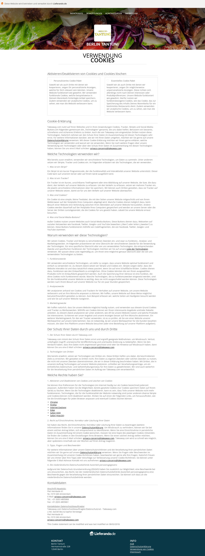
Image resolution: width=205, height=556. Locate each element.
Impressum (131, 13)
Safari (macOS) (57, 415)
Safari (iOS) (55, 412)
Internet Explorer (58, 407)
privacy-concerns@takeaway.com (106, 148)
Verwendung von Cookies (142, 549)
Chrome (54, 402)
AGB (132, 543)
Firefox (53, 404)
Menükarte (76, 13)
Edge (52, 410)
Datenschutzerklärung (57, 140)
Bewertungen (94, 13)
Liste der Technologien (137, 249)
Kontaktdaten (113, 13)
